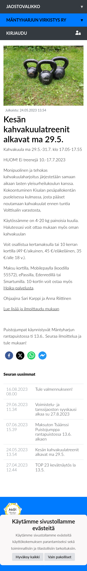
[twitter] (20, 355)
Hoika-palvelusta (18, 287)
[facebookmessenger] (42, 355)
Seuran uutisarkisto (24, 483)
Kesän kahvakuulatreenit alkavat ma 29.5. (57, 452)
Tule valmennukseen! (54, 389)
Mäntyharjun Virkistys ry (46, 20)
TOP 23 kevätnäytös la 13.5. (55, 467)
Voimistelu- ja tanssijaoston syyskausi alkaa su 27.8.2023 (55, 409)
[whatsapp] (31, 355)
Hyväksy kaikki (28, 557)
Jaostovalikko (46, 6)
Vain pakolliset (59, 557)
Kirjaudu (43, 33)
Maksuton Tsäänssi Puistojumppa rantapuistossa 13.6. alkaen (53, 431)
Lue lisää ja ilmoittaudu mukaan (31, 308)
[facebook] (9, 355)
